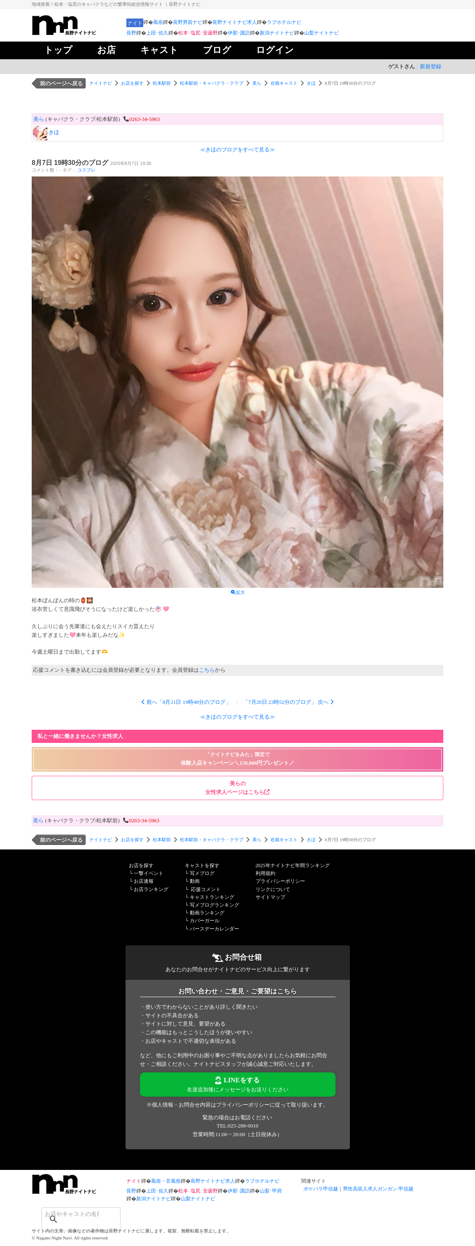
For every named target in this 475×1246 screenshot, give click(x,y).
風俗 (158, 22)
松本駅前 (162, 83)
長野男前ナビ (188, 22)
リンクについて (273, 889)
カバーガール (204, 920)
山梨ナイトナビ (321, 33)
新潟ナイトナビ (277, 33)
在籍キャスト (284, 83)
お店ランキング (151, 889)
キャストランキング (212, 897)
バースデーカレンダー (214, 929)
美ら (256, 83)
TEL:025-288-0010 (237, 1126)
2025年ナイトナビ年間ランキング (293, 865)
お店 (106, 50)
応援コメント (206, 889)
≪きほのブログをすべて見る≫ (237, 149)
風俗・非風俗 (166, 1181)
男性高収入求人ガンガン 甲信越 (378, 1189)
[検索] (70, 1213)
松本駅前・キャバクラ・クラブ (211, 83)
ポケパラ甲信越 (320, 1189)
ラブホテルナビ (284, 22)
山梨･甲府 (271, 1191)
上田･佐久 (157, 33)
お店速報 (144, 881)
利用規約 (265, 873)
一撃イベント (148, 873)
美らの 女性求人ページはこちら (237, 787)
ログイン (275, 50)
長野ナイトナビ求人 (234, 22)
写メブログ (202, 873)
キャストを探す (202, 865)
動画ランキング (207, 913)
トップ (58, 50)
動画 (195, 881)
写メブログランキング (214, 905)
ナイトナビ (100, 83)
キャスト (159, 50)
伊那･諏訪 (239, 33)
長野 (131, 33)
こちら (207, 670)
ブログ (217, 50)
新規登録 (430, 66)
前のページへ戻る (61, 83)
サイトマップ (270, 897)
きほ (311, 83)
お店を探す (132, 83)
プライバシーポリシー (280, 881)
